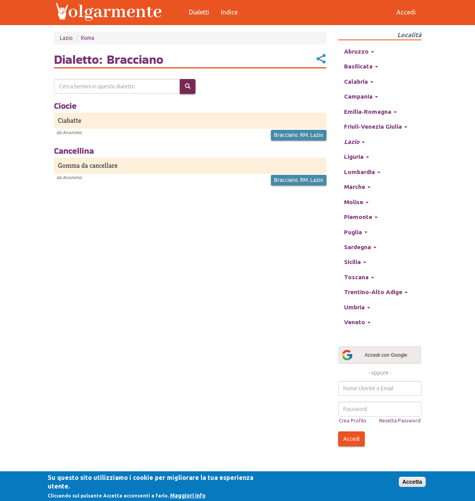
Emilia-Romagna (370, 111)
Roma (87, 38)
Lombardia (362, 172)
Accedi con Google (374, 355)
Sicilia (355, 262)
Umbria (357, 307)
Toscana (359, 277)
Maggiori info (188, 495)
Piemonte (361, 217)
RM (304, 135)
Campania (361, 96)
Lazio (66, 38)
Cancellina (74, 150)
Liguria (356, 156)
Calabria (358, 81)
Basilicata (361, 66)
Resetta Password (400, 420)
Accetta (412, 482)
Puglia (355, 232)
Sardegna (360, 247)
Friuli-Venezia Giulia (375, 126)
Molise (356, 202)
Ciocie (65, 105)
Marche (357, 186)
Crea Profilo (352, 420)
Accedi (351, 439)
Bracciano (286, 135)
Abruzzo (359, 51)
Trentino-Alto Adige (376, 292)
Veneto (357, 322)
